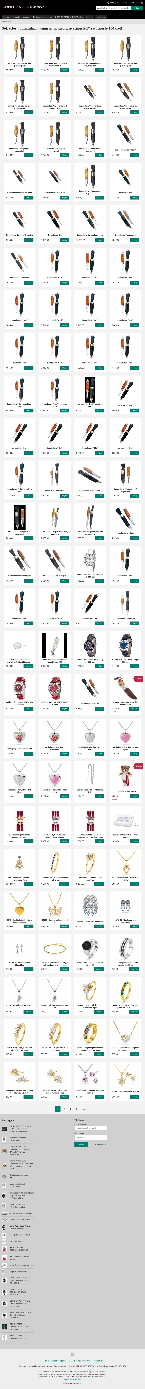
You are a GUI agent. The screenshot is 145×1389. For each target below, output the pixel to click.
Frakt (46, 1361)
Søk (137, 8)
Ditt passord (79, 1134)
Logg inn (89, 17)
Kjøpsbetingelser (58, 1361)
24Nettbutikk (77, 1384)
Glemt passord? (101, 1145)
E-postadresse (80, 1124)
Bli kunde (16, 17)
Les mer (95, 1377)
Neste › (85, 1109)
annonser (26, 17)
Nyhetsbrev (98, 1361)
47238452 (92, 1367)
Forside (6, 17)
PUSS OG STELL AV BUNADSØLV (69, 17)
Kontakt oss (100, 17)
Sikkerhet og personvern (79, 1361)
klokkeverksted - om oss (42, 17)
